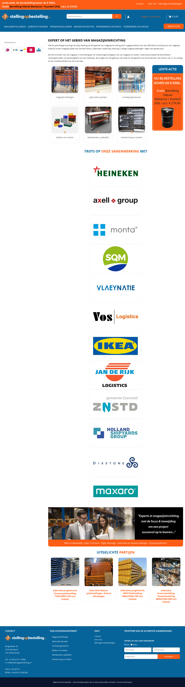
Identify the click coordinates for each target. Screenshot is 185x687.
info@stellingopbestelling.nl (19, 662)
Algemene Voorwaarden (62, 682)
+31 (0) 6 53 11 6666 (17, 659)
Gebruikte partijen (38, 26)
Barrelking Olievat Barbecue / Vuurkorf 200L (43, 6)
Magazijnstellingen (15, 26)
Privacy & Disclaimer (124, 682)
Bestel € (174, 26)
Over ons (152, 3)
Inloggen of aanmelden (151, 16)
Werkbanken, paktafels (108, 26)
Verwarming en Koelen (135, 26)
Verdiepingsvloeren (61, 26)
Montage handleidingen (170, 3)
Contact (140, 3)
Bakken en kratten (84, 26)
